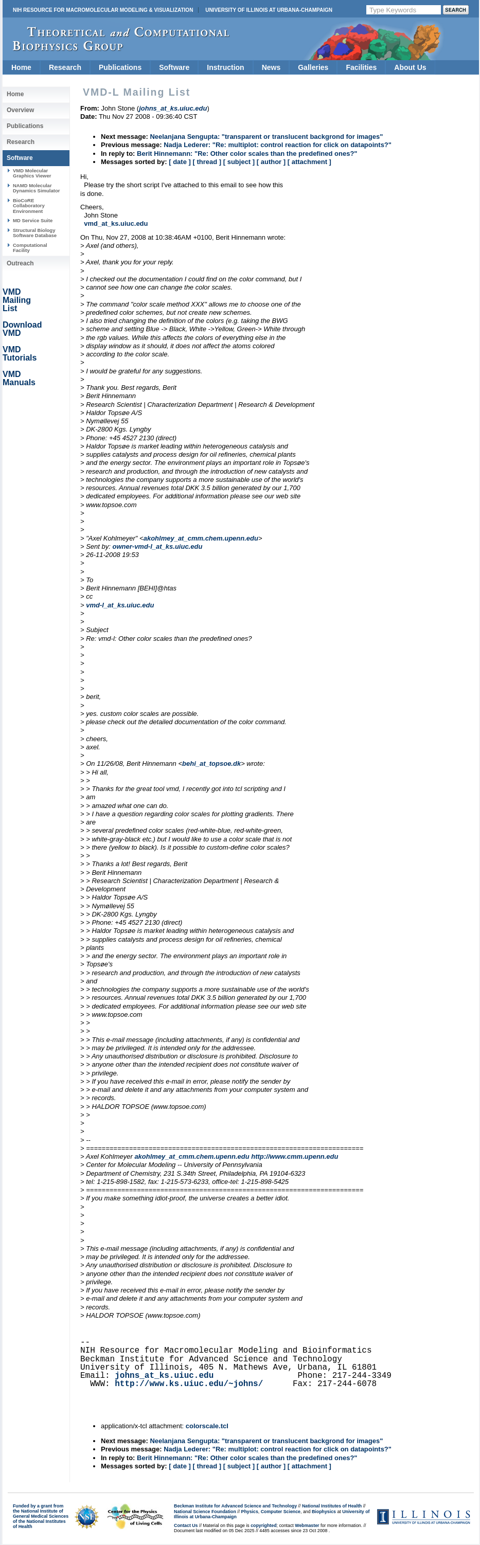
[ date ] (180, 162)
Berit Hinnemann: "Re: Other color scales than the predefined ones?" (247, 153)
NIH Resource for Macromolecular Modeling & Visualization (103, 10)
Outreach (20, 263)
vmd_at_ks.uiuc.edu (116, 223)
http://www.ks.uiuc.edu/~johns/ (189, 1384)
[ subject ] (239, 162)
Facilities (361, 67)
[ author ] (271, 162)
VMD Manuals (19, 378)
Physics (249, 1511)
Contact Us (186, 1525)
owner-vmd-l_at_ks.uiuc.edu (158, 546)
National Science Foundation (205, 1511)
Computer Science (280, 1511)
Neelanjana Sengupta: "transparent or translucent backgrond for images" (266, 136)
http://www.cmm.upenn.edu (294, 1156)
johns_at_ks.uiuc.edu (164, 1375)
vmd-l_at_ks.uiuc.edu (120, 605)
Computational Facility (30, 247)
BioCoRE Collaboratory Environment (29, 205)
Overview (20, 110)
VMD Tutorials (20, 353)
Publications (120, 67)
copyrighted (263, 1525)
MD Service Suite (32, 220)
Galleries (313, 67)
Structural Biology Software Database (35, 232)
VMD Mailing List (17, 300)
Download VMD (22, 328)
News (271, 67)
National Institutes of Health (332, 1505)
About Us (410, 67)
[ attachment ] (309, 162)
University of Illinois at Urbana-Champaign (268, 10)
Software (174, 67)
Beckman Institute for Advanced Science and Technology (235, 1505)
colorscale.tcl (207, 1426)
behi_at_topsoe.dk (211, 763)
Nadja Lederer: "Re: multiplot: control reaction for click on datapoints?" (278, 145)
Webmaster (307, 1525)
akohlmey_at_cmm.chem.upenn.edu (201, 538)
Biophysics (324, 1511)
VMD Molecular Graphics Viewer (32, 173)
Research (65, 67)
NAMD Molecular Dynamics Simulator (36, 188)
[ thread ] (206, 162)
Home (21, 67)
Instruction (225, 67)
